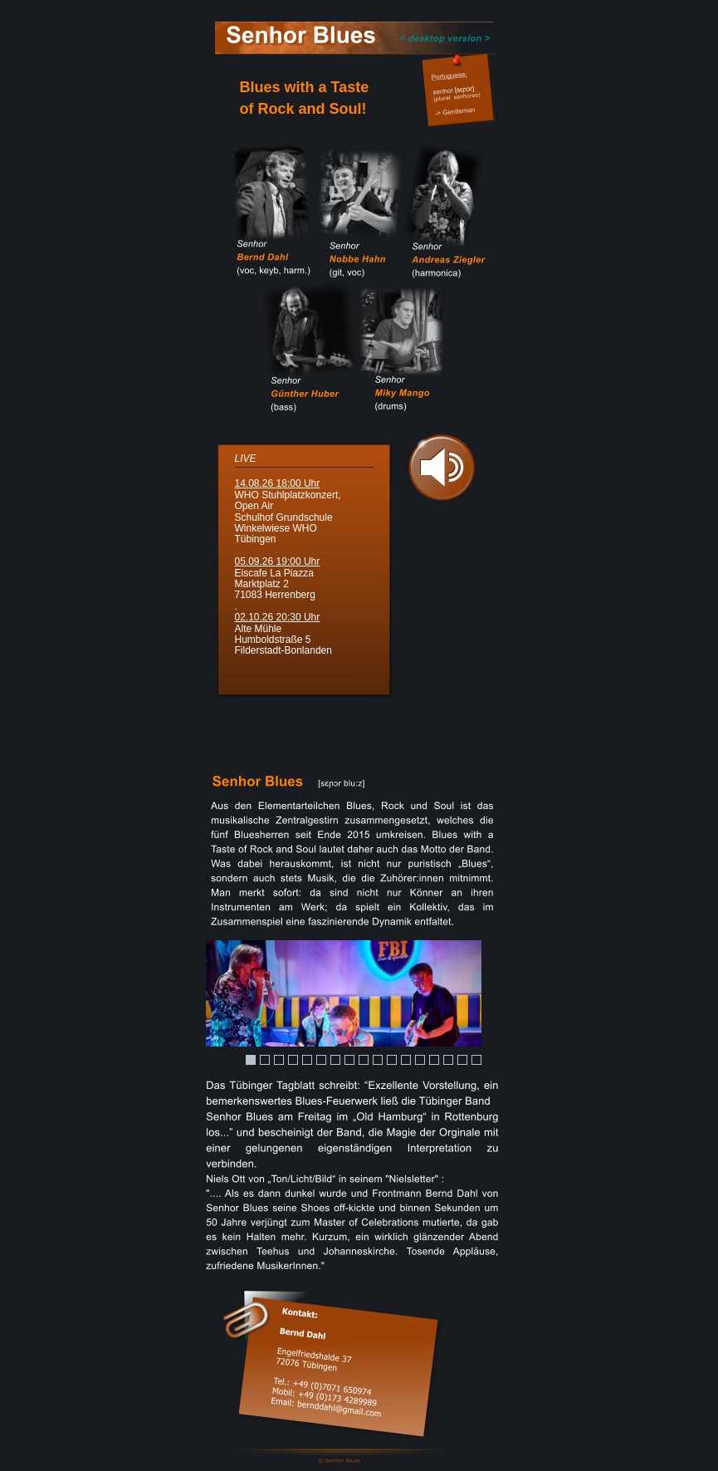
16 (462, 1060)
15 (448, 1060)
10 (378, 1060)
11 (392, 1060)
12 (406, 1060)
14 (434, 1060)
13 (420, 1060)
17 (476, 1060)
